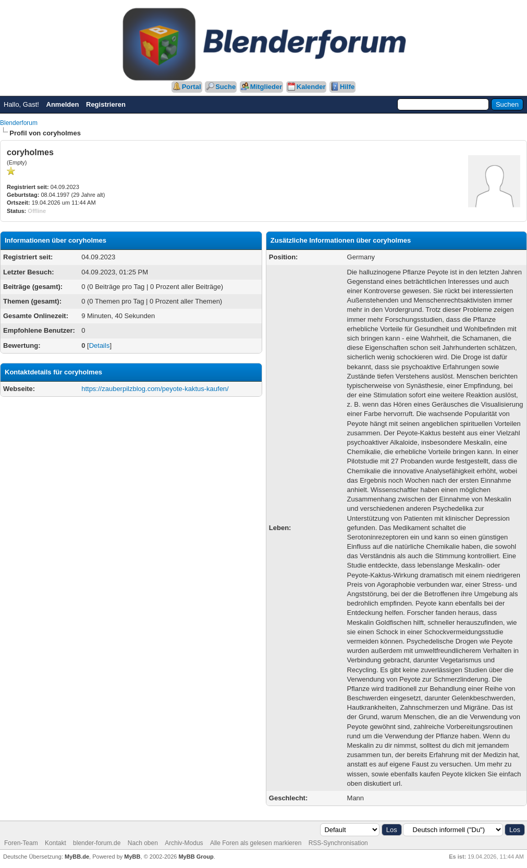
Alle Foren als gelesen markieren (255, 843)
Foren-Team (21, 843)
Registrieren (106, 104)
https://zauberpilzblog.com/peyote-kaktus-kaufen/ (155, 389)
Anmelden (62, 104)
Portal (191, 87)
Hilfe (347, 87)
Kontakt (55, 843)
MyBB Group (195, 856)
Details (99, 345)
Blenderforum (19, 123)
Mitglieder (266, 87)
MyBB (132, 856)
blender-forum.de (96, 843)
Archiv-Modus (184, 843)
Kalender (311, 87)
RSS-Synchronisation (338, 843)
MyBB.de (77, 856)
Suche (225, 87)
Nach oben (143, 843)
